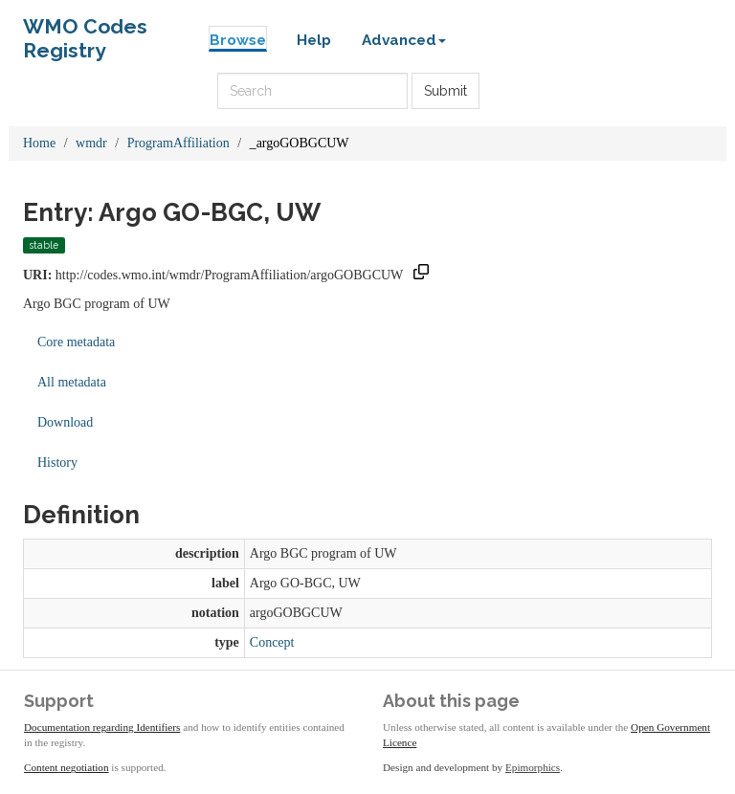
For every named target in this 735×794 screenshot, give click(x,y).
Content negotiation (66, 767)
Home (39, 143)
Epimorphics (532, 767)
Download (65, 422)
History (57, 462)
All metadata (71, 382)
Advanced (404, 40)
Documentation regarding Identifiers (102, 727)
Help (314, 40)
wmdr (91, 143)
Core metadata (76, 342)
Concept (272, 642)
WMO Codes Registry (85, 31)
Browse (238, 40)
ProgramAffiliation (178, 143)
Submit (445, 91)
